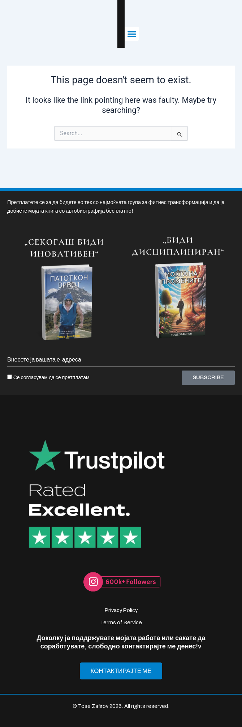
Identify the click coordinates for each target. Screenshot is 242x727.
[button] (228, 22)
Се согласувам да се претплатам (51, 359)
